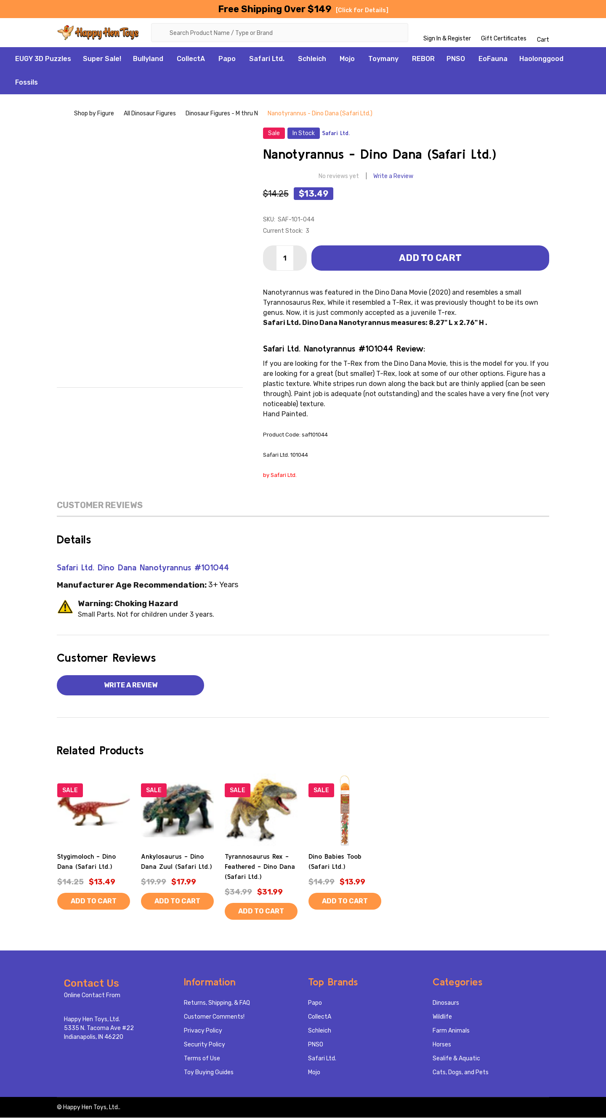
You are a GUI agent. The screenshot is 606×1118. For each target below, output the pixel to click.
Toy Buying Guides (209, 1072)
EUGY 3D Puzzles (43, 59)
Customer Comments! (214, 1017)
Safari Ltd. (266, 59)
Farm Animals (451, 1031)
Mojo (347, 59)
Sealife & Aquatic (456, 1058)
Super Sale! (102, 59)
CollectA (191, 59)
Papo (227, 59)
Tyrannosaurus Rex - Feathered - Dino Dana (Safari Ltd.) (260, 867)
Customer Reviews (100, 505)
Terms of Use (202, 1058)
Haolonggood (541, 59)
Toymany (383, 59)
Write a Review (393, 176)
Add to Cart (430, 258)
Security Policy (204, 1045)
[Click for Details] (362, 10)
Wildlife (442, 1017)
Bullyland (148, 59)
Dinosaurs (446, 1003)
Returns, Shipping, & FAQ (217, 1003)
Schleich (312, 59)
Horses (442, 1045)
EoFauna (493, 59)
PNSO (456, 59)
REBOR (423, 59)
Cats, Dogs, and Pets (461, 1072)
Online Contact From (92, 995)
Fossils (26, 83)
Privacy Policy (203, 1031)
